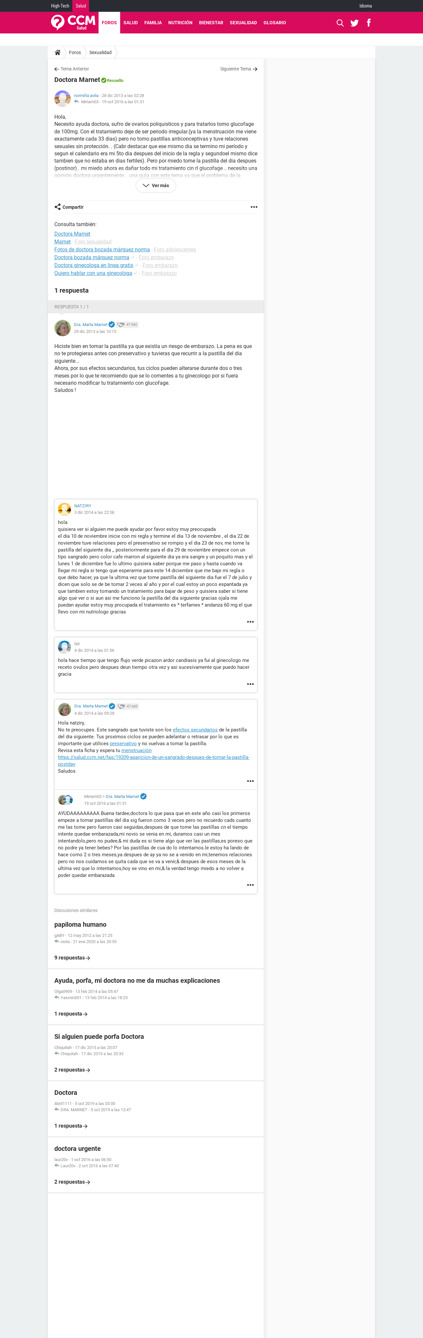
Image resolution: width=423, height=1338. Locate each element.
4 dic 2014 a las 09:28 (94, 713)
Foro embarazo (156, 257)
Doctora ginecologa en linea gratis (93, 265)
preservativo (123, 744)
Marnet (62, 242)
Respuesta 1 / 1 (71, 306)
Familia (153, 22)
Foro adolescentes (175, 249)
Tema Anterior (75, 68)
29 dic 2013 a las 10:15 (95, 331)
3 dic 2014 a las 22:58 (94, 512)
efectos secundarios (195, 730)
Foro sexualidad (93, 242)
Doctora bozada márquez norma (91, 257)
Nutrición (180, 22)
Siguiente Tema (235, 68)
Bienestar (211, 22)
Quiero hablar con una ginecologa (93, 273)
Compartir (73, 207)
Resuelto (115, 80)
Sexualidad (243, 22)
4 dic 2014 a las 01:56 (94, 650)
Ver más (160, 185)
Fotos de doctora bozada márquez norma (102, 249)
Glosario (275, 22)
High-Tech (60, 6)
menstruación (136, 750)
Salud (81, 6)
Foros (109, 22)
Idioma (365, 6)
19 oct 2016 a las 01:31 (123, 101)
